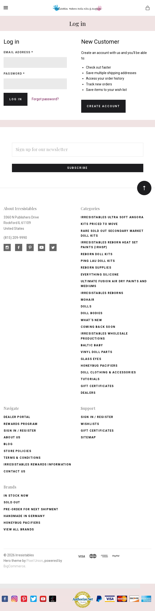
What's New (91, 320)
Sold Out (12, 502)
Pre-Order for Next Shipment (31, 509)
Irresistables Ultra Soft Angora (112, 217)
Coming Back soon (98, 327)
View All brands (19, 529)
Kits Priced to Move (99, 224)
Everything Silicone (100, 274)
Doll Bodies (91, 313)
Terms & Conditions (22, 457)
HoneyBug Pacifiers (22, 522)
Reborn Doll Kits (96, 254)
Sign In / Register (20, 430)
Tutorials (90, 379)
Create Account (103, 106)
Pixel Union (35, 561)
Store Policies (17, 451)
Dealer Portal (17, 417)
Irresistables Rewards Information (37, 464)
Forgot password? (45, 99)
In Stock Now (16, 495)
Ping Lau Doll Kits (98, 261)
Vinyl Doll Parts (96, 352)
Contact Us (14, 471)
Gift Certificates (97, 386)
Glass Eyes (91, 359)
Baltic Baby (92, 345)
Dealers (88, 392)
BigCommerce (14, 566)
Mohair (87, 299)
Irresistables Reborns (102, 293)
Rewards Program (20, 424)
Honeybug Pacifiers (99, 365)
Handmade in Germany (24, 516)
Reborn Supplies (96, 267)
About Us (12, 437)
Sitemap (88, 437)
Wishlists (90, 424)
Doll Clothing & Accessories (108, 372)
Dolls (86, 306)
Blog (8, 444)
